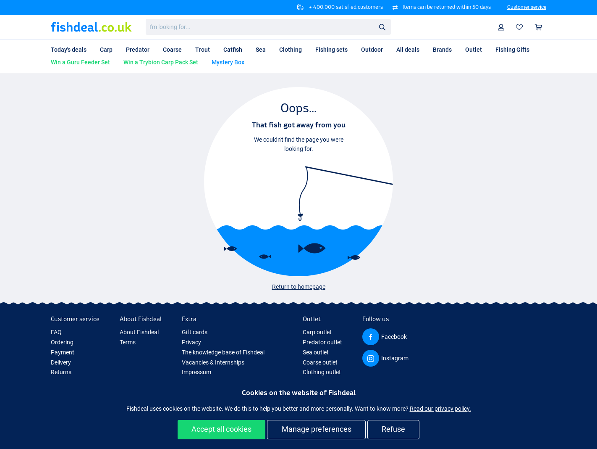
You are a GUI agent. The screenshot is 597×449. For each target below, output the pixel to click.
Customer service (526, 7)
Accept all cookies (221, 429)
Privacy (191, 342)
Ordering (62, 342)
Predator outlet (322, 342)
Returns (61, 372)
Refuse (393, 429)
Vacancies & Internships (213, 362)
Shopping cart (540, 27)
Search (384, 27)
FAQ (56, 332)
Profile (503, 27)
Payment (62, 352)
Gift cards (194, 332)
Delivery (61, 362)
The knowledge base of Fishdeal (223, 352)
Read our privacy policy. (440, 408)
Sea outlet (316, 352)
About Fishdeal (139, 332)
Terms (128, 342)
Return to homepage (298, 286)
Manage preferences (316, 429)
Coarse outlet (320, 362)
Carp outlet (317, 332)
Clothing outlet (322, 372)
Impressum (196, 372)
